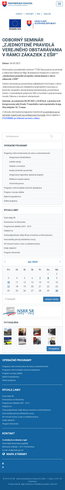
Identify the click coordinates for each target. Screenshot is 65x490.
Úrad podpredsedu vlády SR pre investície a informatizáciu (28, 235)
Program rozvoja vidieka (14, 192)
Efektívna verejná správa (19, 179)
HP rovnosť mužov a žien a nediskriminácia (22, 244)
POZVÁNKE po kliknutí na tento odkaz (21, 118)
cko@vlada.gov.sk (15, 450)
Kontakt (30, 14)
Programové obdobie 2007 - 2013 (17, 226)
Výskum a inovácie (17, 166)
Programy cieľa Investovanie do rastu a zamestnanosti (27, 153)
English (47, 14)
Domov (19, 14)
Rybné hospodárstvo (12, 197)
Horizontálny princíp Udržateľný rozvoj (19, 239)
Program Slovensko (12, 253)
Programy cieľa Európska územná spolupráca (23, 188)
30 (56, 290)
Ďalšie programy (10, 201)
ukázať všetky (51, 299)
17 (8, 286)
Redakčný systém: (42, 484)
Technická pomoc (16, 183)
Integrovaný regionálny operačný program (26, 175)
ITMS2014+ (8, 231)
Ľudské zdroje (15, 162)
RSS (38, 14)
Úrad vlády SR (9, 218)
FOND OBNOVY (10, 248)
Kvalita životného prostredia (20, 170)
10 (8, 282)
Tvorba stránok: (14, 484)
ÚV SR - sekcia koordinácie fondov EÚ (25, 479)
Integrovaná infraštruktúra (20, 157)
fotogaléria (54, 348)
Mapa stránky (14, 454)
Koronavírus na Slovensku (14, 222)
